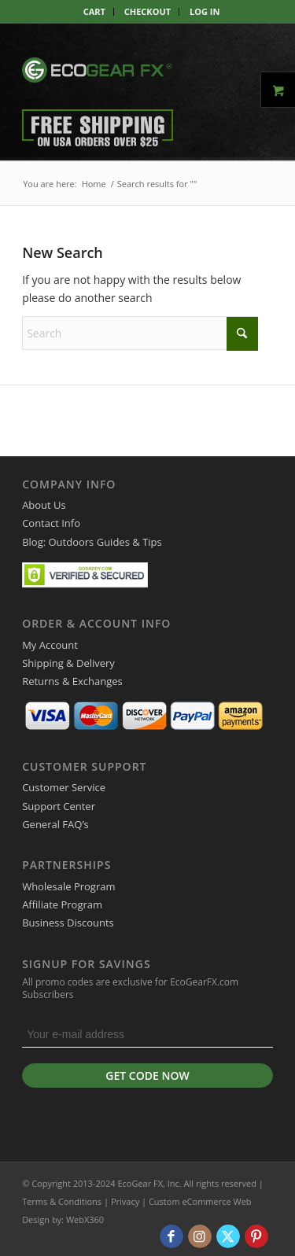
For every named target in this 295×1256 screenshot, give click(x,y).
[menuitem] (95, 12)
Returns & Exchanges (72, 681)
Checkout (147, 11)
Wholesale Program (68, 886)
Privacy (125, 1201)
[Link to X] (228, 1236)
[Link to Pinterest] (256, 1236)
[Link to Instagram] (200, 1236)
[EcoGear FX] (97, 70)
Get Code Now (147, 1075)
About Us (44, 505)
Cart (94, 11)
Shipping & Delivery (68, 663)
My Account (50, 645)
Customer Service (63, 787)
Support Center (58, 806)
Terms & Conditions (61, 1201)
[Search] (140, 333)
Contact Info (51, 523)
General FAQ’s (55, 824)
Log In (204, 11)
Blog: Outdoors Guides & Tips (92, 542)
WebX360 (85, 1219)
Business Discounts (68, 922)
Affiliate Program (62, 904)
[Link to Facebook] (171, 1236)
